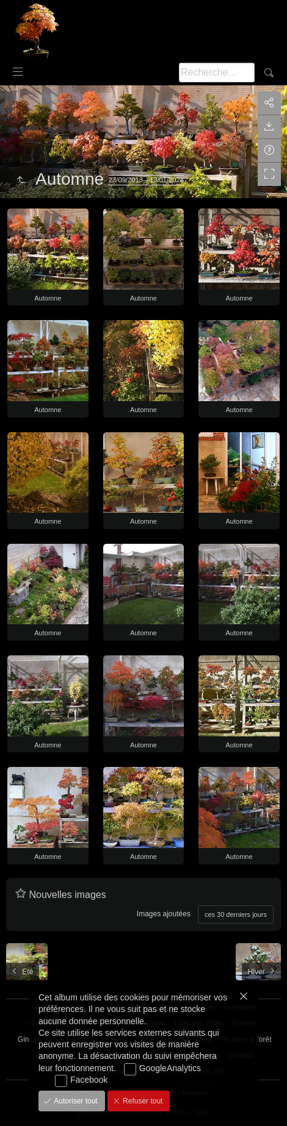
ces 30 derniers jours (236, 914)
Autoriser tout (75, 1101)
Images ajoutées (164, 914)
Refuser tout (142, 1101)
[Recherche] (217, 72)
